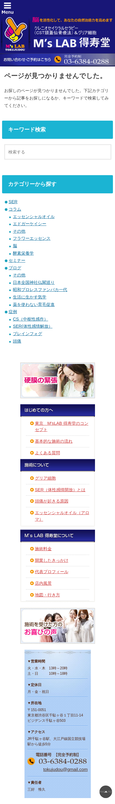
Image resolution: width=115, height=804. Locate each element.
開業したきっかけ (51, 560)
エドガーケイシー (29, 223)
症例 (13, 311)
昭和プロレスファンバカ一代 (40, 289)
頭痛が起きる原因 (51, 501)
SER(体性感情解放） (32, 326)
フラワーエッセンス (31, 238)
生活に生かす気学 (29, 297)
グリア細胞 (45, 478)
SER (13, 201)
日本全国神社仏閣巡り (34, 282)
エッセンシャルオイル (34, 216)
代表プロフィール (51, 571)
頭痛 (17, 341)
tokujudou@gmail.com (65, 769)
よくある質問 (47, 452)
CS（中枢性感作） (30, 319)
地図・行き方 (47, 594)
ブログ (15, 267)
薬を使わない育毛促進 (34, 304)
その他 (19, 231)
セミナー (17, 260)
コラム (15, 209)
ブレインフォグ (27, 333)
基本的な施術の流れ (54, 441)
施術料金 (43, 548)
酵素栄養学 (23, 253)
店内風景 (43, 583)
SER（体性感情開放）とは (60, 489)
